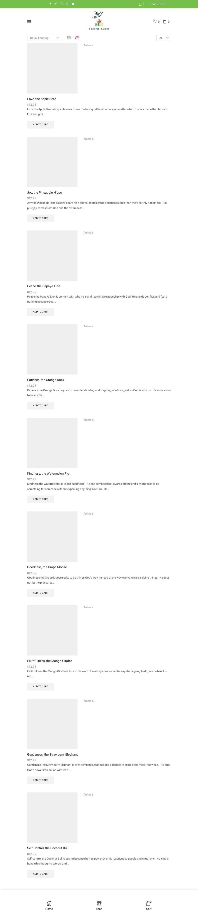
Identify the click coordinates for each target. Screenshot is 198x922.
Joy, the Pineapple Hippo (44, 193)
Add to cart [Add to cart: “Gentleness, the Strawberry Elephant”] (40, 783)
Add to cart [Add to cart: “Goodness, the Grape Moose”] (40, 595)
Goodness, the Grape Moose (47, 569)
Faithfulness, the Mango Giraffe (49, 663)
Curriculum (158, 4)
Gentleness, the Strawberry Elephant (52, 757)
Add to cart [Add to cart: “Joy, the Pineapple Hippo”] (40, 219)
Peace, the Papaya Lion (43, 287)
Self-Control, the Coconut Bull (47, 851)
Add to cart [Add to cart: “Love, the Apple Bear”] (40, 125)
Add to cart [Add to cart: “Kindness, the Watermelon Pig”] (40, 501)
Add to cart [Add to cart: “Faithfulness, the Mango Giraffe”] (40, 689)
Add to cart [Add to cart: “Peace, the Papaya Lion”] (40, 313)
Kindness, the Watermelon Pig (48, 475)
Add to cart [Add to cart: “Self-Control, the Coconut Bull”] (40, 877)
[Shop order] (44, 38)
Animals (89, 45)
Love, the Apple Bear (41, 99)
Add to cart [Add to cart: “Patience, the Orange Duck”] (40, 407)
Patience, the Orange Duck (45, 381)
